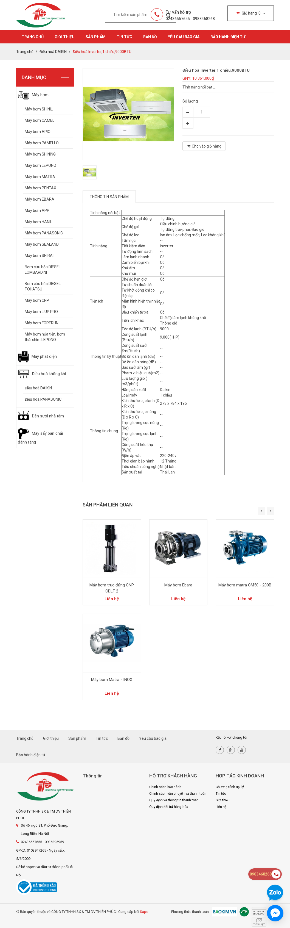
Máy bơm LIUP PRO (41, 311)
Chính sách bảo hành (165, 787)
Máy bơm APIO (37, 131)
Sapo (144, 912)
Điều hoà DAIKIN (38, 388)
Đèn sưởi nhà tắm (41, 416)
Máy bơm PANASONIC (44, 233)
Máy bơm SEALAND (42, 244)
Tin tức (124, 37)
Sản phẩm (96, 37)
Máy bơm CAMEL (39, 120)
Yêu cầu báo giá (183, 37)
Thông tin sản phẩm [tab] (109, 197)
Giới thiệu (65, 37)
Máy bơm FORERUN (41, 323)
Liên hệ (221, 807)
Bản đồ (150, 37)
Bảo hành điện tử (227, 37)
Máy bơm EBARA (39, 199)
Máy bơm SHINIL (39, 109)
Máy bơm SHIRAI (39, 255)
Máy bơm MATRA (40, 176)
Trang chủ (33, 37)
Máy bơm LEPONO (40, 165)
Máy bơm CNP (37, 300)
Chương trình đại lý (230, 787)
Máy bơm (33, 94)
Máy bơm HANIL (38, 222)
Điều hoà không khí (42, 373)
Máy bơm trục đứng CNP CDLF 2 (111, 588)
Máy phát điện (37, 356)
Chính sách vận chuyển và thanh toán (177, 794)
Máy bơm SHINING (40, 154)
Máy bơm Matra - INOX (111, 679)
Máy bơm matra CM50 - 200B (244, 585)
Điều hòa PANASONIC (43, 399)
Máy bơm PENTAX (40, 188)
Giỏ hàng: (250, 13)
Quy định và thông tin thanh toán (174, 800)
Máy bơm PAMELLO (42, 143)
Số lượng (190, 101)
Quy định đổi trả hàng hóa (168, 807)
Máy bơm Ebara (178, 585)
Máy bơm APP (37, 210)
